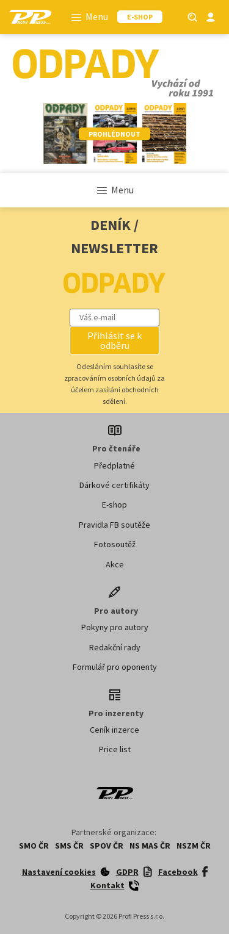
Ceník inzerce (114, 729)
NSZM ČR (193, 845)
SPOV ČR (106, 845)
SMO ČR (34, 845)
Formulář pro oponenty (115, 666)
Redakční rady (114, 647)
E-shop (114, 504)
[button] (115, 340)
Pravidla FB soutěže (114, 524)
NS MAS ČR (149, 845)
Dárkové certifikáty (114, 485)
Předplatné (114, 465)
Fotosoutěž (115, 544)
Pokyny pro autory (114, 627)
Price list (115, 749)
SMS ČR (69, 845)
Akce (115, 564)
